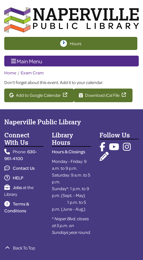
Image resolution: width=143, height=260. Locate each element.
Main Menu (27, 60)
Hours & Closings (68, 151)
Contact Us (19, 168)
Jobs (13, 187)
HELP (13, 178)
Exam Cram (32, 73)
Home (10, 73)
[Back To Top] (71, 247)
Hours (76, 43)
